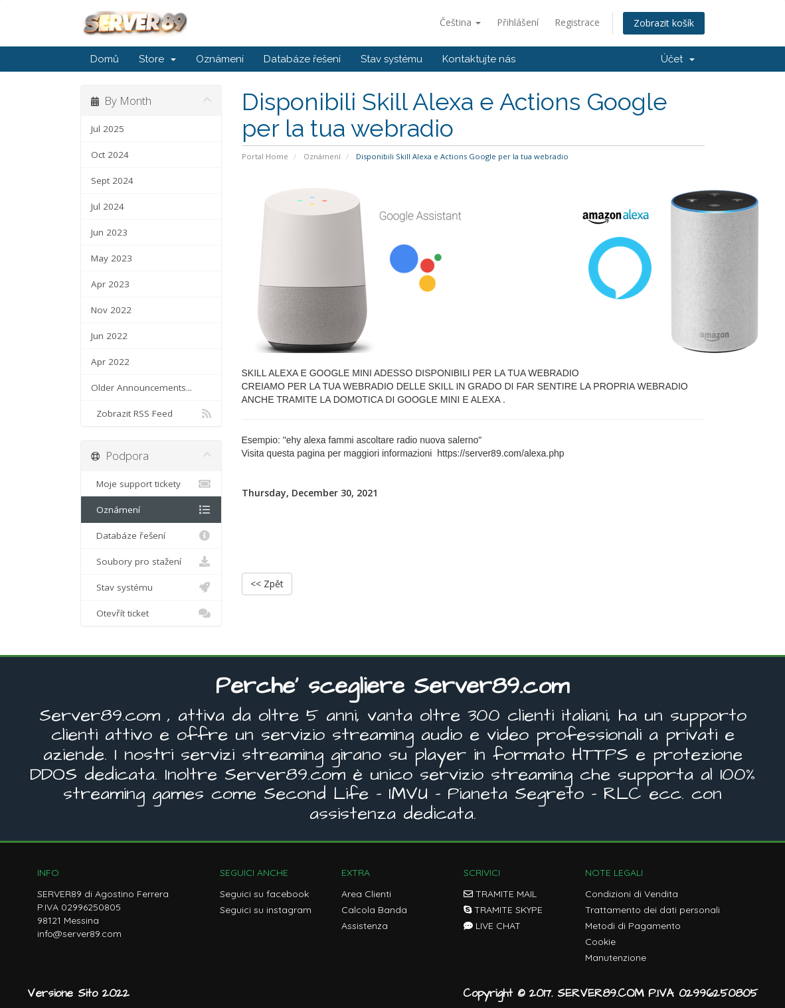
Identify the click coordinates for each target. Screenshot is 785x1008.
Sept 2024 (112, 180)
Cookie (600, 942)
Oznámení (220, 59)
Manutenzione (615, 958)
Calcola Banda (374, 910)
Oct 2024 (110, 155)
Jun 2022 (109, 336)
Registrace (577, 22)
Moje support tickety (151, 484)
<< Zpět (267, 583)
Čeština (460, 22)
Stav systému (391, 59)
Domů (104, 59)
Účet (678, 59)
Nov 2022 (111, 310)
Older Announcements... (141, 388)
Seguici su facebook (264, 894)
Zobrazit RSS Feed (151, 413)
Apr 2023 (110, 284)
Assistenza (364, 926)
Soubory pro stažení (151, 561)
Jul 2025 (107, 129)
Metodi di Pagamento (633, 926)
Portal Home (265, 156)
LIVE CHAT (492, 926)
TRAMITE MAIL (500, 894)
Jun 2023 (109, 232)
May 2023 (111, 258)
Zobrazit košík (664, 23)
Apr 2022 (110, 362)
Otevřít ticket (151, 613)
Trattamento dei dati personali (652, 910)
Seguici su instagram (265, 910)
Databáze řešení (302, 59)
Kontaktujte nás (478, 59)
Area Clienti (366, 894)
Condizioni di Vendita (631, 894)
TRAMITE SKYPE (503, 910)
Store (157, 59)
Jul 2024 (107, 206)
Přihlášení (518, 22)
